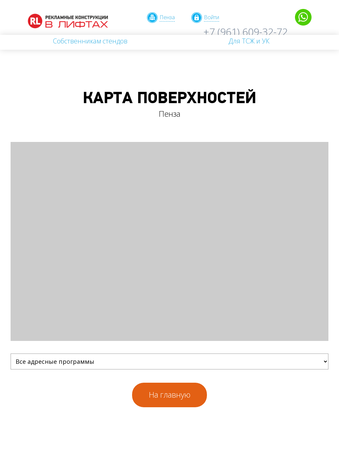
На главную (169, 394)
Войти (211, 17)
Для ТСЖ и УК (248, 40)
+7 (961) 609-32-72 (245, 31)
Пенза (167, 17)
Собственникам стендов (90, 40)
